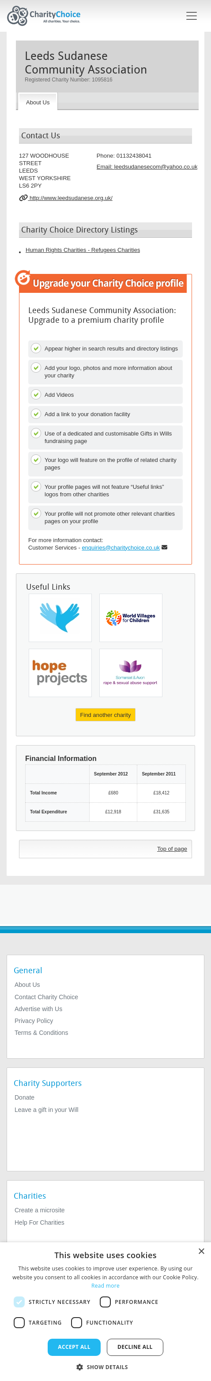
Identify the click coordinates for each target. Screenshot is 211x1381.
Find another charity (105, 715)
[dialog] (105, 1311)
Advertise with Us (38, 1008)
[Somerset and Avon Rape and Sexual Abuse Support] (130, 673)
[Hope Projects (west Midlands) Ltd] (60, 673)
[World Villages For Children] (130, 618)
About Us (27, 984)
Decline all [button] (135, 1347)
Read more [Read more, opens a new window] (105, 1285)
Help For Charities (39, 1222)
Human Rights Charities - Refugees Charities (83, 250)
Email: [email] (147, 166)
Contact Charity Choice (46, 997)
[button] (105, 1366)
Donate (24, 1097)
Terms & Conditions (41, 1032)
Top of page (172, 849)
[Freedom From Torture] (60, 618)
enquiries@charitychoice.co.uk (121, 547)
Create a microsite (40, 1210)
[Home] (47, 16)
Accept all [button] (74, 1347)
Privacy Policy (34, 1020)
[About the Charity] (37, 101)
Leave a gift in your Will (47, 1109)
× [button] (201, 1251)
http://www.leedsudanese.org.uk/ (66, 197)
